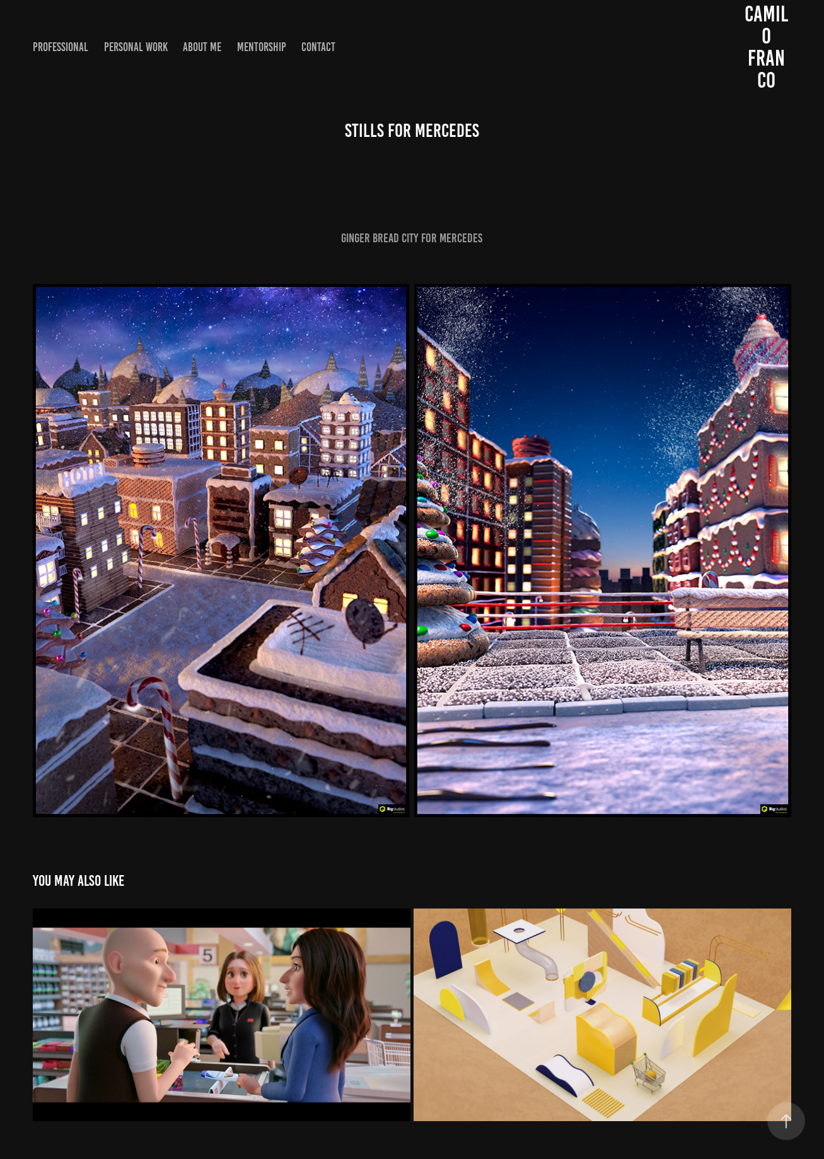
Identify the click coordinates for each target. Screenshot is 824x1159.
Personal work (136, 47)
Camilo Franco (766, 47)
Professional (60, 47)
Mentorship (261, 47)
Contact (318, 47)
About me (202, 47)
